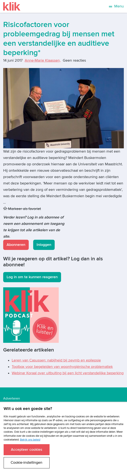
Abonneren (16, 244)
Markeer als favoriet (22, 209)
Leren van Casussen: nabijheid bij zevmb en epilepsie (56, 360)
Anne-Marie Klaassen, (43, 60)
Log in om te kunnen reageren (32, 277)
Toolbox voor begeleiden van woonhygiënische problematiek (62, 366)
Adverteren (11, 398)
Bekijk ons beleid (30, 439)
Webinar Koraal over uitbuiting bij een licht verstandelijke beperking (68, 373)
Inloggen (44, 244)
